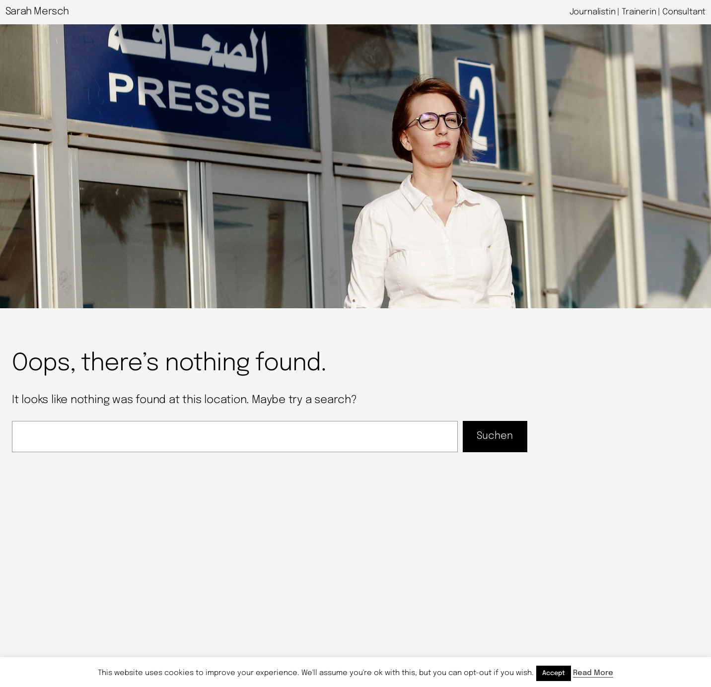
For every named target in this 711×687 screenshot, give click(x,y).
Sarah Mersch (37, 11)
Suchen (495, 436)
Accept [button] (553, 673)
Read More (593, 673)
